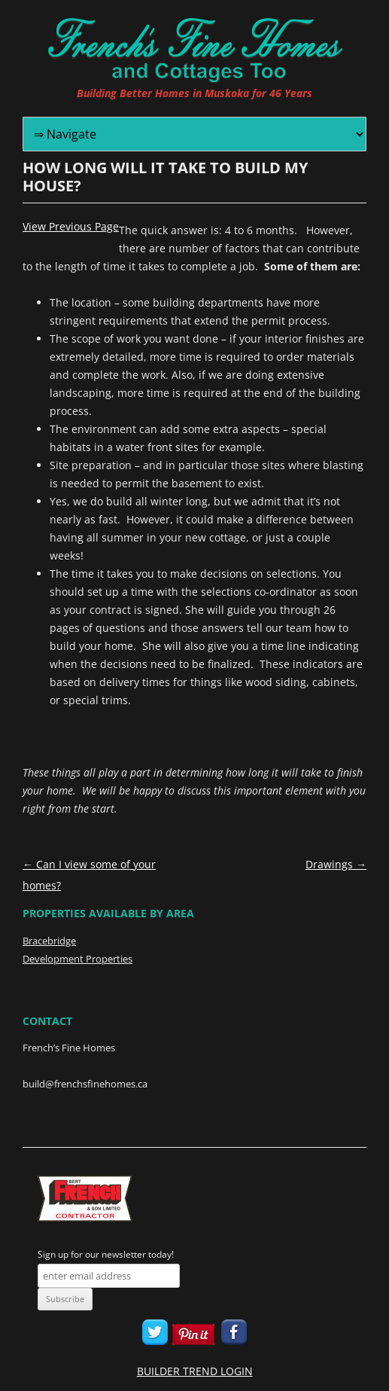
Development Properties (77, 958)
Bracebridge (49, 940)
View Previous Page (71, 226)
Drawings (335, 864)
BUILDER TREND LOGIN (195, 1371)
